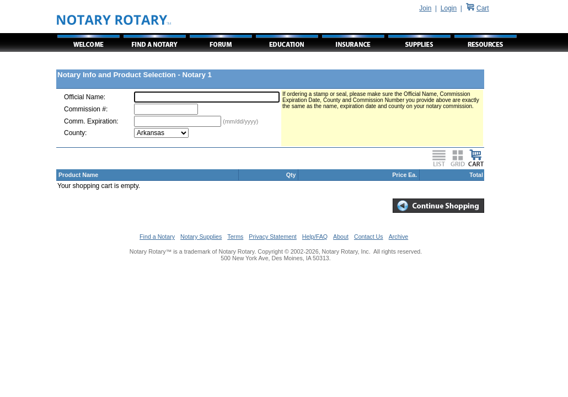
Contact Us (368, 236)
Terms (235, 236)
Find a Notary (157, 236)
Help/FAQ (315, 236)
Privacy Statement (272, 236)
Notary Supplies (201, 236)
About (341, 236)
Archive (399, 236)
